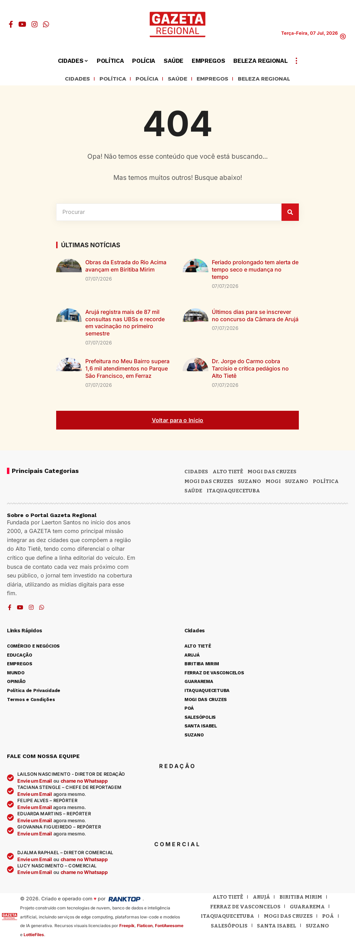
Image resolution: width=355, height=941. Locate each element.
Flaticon (145, 926)
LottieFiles (34, 935)
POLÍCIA (142, 79)
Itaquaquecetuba (227, 917)
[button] (342, 36)
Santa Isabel (276, 927)
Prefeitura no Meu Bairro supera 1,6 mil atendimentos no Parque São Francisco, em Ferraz (127, 369)
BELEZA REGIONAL (273, 79)
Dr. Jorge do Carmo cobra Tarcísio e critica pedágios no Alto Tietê (250, 369)
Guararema (307, 908)
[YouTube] (22, 24)
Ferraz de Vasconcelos (245, 908)
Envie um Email (34, 782)
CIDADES (66, 79)
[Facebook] (11, 24)
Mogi (273, 482)
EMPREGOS (214, 79)
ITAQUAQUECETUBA (233, 492)
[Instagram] (35, 24)
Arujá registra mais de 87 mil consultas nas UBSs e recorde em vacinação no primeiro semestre (125, 323)
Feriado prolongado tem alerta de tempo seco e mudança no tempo (255, 271)
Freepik (127, 926)
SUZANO (296, 482)
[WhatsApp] (46, 24)
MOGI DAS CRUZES (272, 472)
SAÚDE (176, 79)
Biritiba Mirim (300, 898)
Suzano (249, 482)
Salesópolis (229, 927)
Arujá (261, 898)
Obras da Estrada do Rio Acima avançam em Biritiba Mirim (125, 267)
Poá (328, 917)
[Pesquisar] (290, 213)
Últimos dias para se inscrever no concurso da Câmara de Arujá (255, 316)
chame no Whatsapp (84, 782)
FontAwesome (169, 926)
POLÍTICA (105, 79)
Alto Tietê (228, 472)
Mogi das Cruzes (208, 482)
